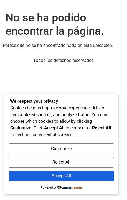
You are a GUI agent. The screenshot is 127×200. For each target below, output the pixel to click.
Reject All (61, 162)
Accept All (61, 175)
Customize (61, 148)
